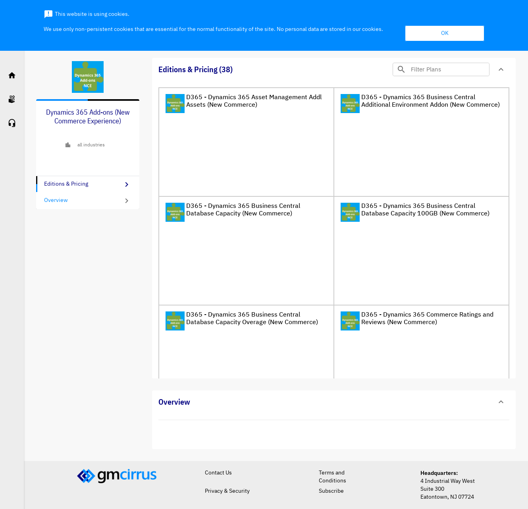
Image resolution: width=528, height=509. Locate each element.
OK (445, 33)
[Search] (449, 69)
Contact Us (218, 473)
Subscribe (331, 491)
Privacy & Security (227, 491)
